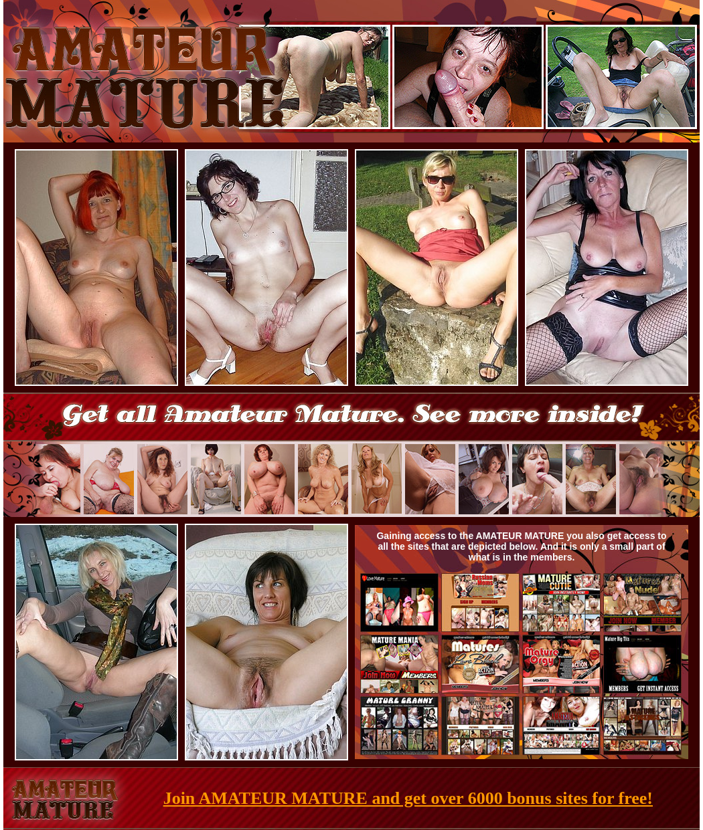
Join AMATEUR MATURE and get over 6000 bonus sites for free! (408, 798)
